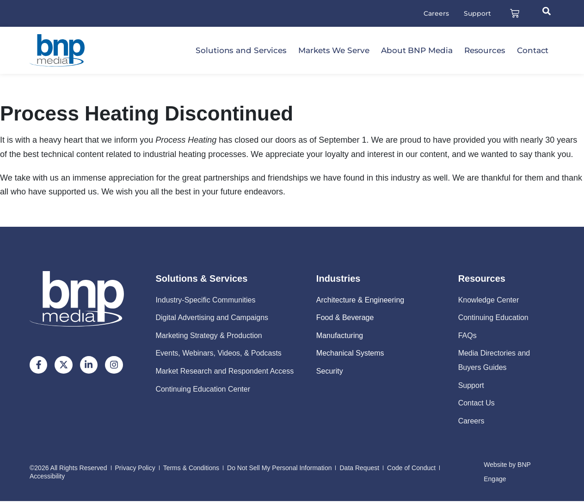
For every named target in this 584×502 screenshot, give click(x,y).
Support (475, 14)
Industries (338, 279)
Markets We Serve (333, 51)
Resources (484, 51)
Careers (434, 14)
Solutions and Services (241, 51)
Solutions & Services (201, 279)
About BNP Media (417, 51)
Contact (532, 51)
